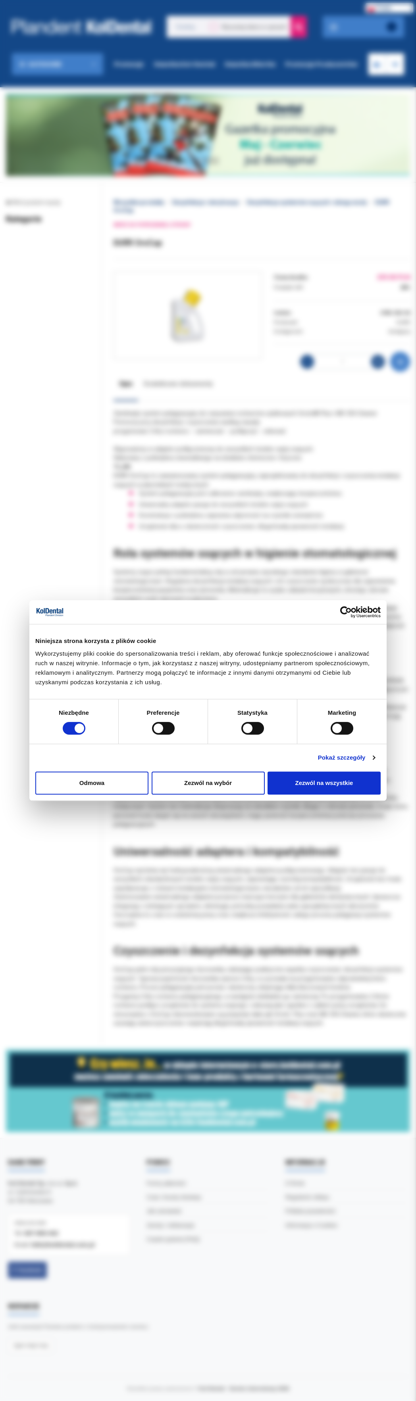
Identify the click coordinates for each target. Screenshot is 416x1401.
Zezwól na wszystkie (324, 782)
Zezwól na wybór (208, 782)
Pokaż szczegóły (342, 757)
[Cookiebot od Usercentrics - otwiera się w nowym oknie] (346, 612)
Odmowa (91, 782)
